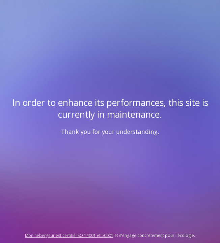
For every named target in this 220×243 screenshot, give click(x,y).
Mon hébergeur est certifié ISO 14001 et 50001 (69, 235)
